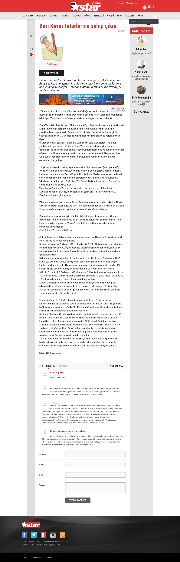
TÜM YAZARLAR (141, 111)
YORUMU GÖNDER (78, 500)
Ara (155, 15)
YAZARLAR (41, 15)
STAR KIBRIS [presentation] (48, 365)
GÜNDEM (53, 15)
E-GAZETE (129, 15)
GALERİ (110, 15)
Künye (24, 558)
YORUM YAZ (116, 365)
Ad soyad (42, 454)
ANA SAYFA (28, 15)
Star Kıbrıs (87, 6)
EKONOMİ (77, 15)
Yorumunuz (43, 485)
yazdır (118, 109)
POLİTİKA (65, 15)
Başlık (41, 475)
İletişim (49, 558)
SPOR (119, 15)
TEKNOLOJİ (99, 15)
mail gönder (113, 109)
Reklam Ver (36, 558)
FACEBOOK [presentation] (63, 365)
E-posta (42, 464)
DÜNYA (87, 15)
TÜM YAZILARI (51, 73)
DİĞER (140, 15)
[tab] (48, 366)
